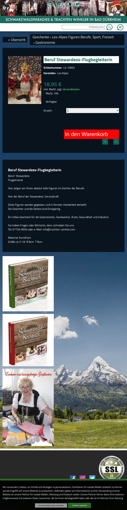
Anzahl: (48, 110)
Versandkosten (71, 89)
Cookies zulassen (79, 505)
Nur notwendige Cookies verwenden (51, 505)
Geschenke (41, 37)
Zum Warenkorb (120, 25)
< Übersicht (16, 39)
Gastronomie (45, 42)
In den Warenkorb (86, 134)
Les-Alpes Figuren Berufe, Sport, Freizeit (83, 37)
